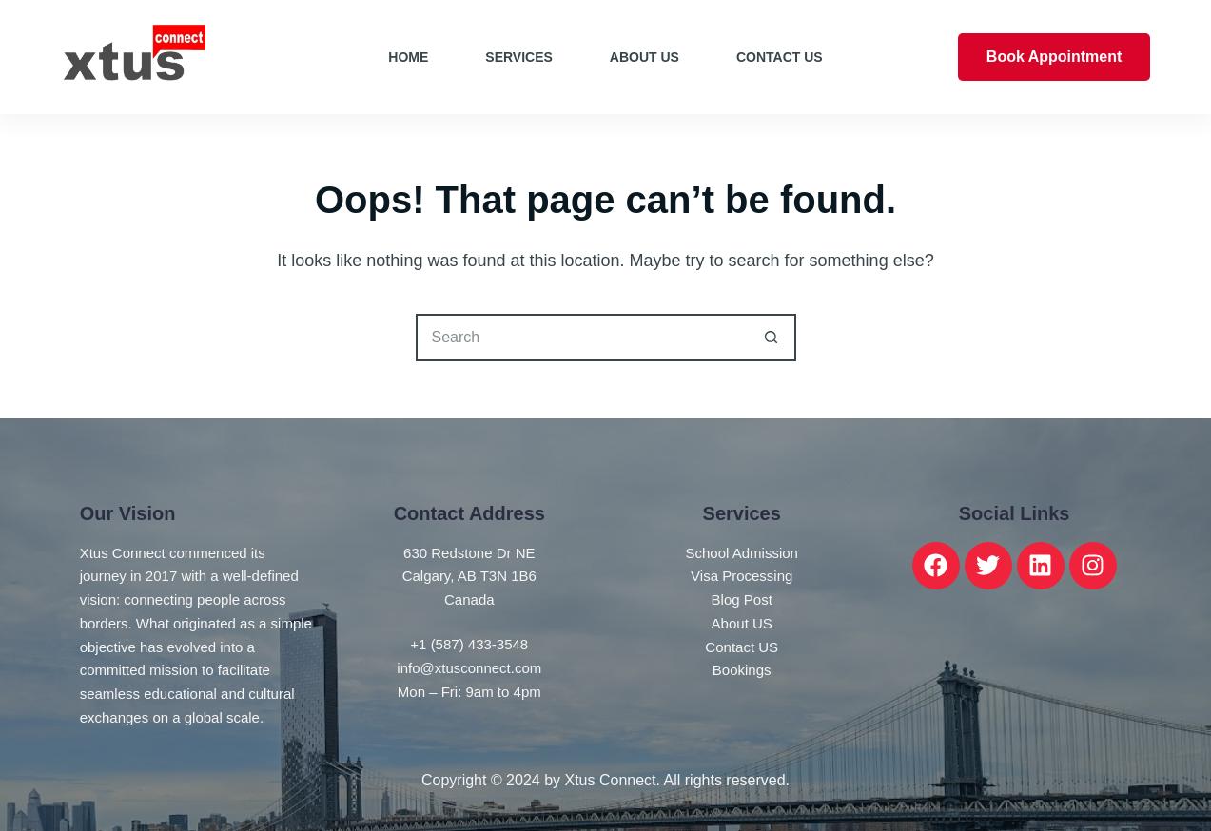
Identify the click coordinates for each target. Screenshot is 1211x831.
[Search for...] (582, 337)
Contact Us (779, 57)
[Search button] (772, 337)
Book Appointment (1054, 56)
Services (519, 57)
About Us (644, 57)
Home (408, 57)
